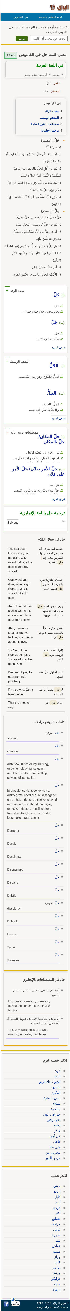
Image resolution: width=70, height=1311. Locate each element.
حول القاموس (20, 16)
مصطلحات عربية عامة (44, 124)
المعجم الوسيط (48, 117)
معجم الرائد (51, 111)
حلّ (57, 825)
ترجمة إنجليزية (49, 130)
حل (57, 732)
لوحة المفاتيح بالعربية (49, 16)
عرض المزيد (58, 347)
